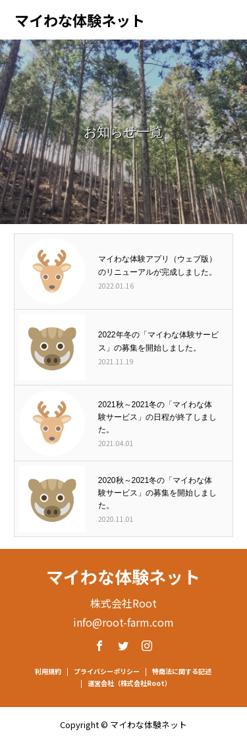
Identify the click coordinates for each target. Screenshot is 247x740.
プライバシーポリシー (107, 671)
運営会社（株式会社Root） (129, 683)
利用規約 (48, 671)
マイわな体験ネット (79, 19)
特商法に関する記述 (181, 671)
